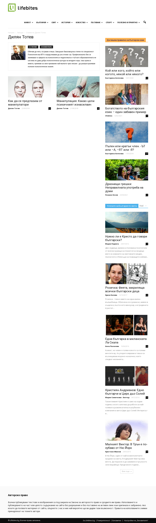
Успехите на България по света (122, 206)
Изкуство (82, 22)
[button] (144, 22)
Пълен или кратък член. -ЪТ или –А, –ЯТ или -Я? (125, 147)
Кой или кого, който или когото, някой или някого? (124, 72)
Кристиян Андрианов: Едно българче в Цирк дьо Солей (125, 391)
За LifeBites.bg (89, 520)
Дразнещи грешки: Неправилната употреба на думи (124, 187)
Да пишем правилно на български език (125, 40)
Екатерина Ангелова (114, 78)
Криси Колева (111, 295)
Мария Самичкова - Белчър (117, 397)
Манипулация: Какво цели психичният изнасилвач (76, 102)
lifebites (108, 116)
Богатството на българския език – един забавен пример (125, 110)
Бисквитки (116, 520)
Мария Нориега (112, 244)
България (42, 22)
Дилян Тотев (14, 108)
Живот (28, 22)
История (67, 22)
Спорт (110, 22)
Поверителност (103, 520)
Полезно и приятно (128, 22)
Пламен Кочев (111, 195)
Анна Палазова (112, 346)
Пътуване (97, 22)
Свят (54, 22)
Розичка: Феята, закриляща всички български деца (124, 289)
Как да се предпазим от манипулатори (25, 102)
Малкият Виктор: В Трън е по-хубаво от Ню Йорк (126, 446)
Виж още (127, 471)
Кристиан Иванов (113, 452)
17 (147, 154)
